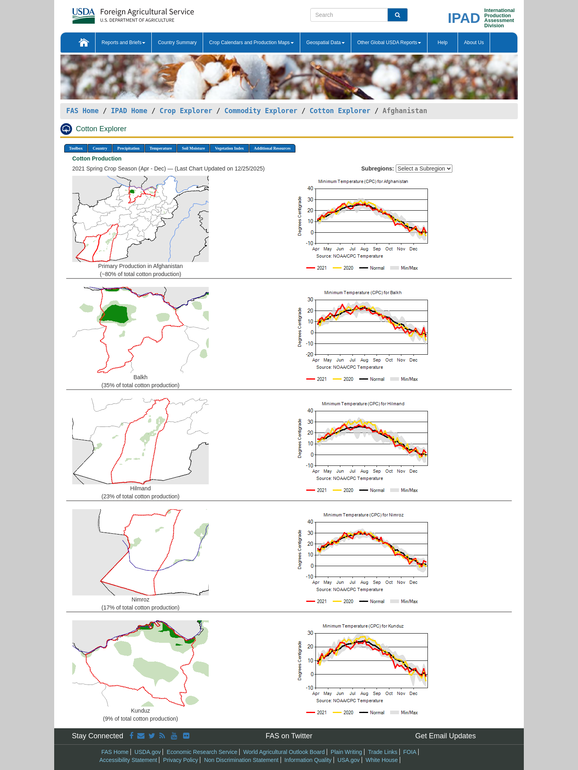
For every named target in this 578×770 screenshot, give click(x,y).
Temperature (161, 148)
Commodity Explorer (260, 111)
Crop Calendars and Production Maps (251, 42)
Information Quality (308, 760)
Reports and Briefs (123, 42)
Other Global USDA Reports (389, 42)
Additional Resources (272, 148)
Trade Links (382, 752)
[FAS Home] (113, 13)
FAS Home (82, 111)
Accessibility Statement (128, 760)
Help (443, 42)
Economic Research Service (202, 752)
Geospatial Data (325, 42)
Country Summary (177, 42)
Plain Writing (346, 752)
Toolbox (76, 148)
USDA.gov (147, 752)
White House (382, 760)
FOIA (410, 752)
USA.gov (349, 760)
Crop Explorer (185, 111)
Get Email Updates (445, 736)
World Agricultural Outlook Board (284, 752)
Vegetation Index (229, 148)
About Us (474, 42)
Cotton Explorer (339, 111)
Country (100, 148)
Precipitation (128, 148)
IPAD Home (129, 111)
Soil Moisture (193, 148)
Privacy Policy (180, 760)
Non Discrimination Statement (241, 760)
